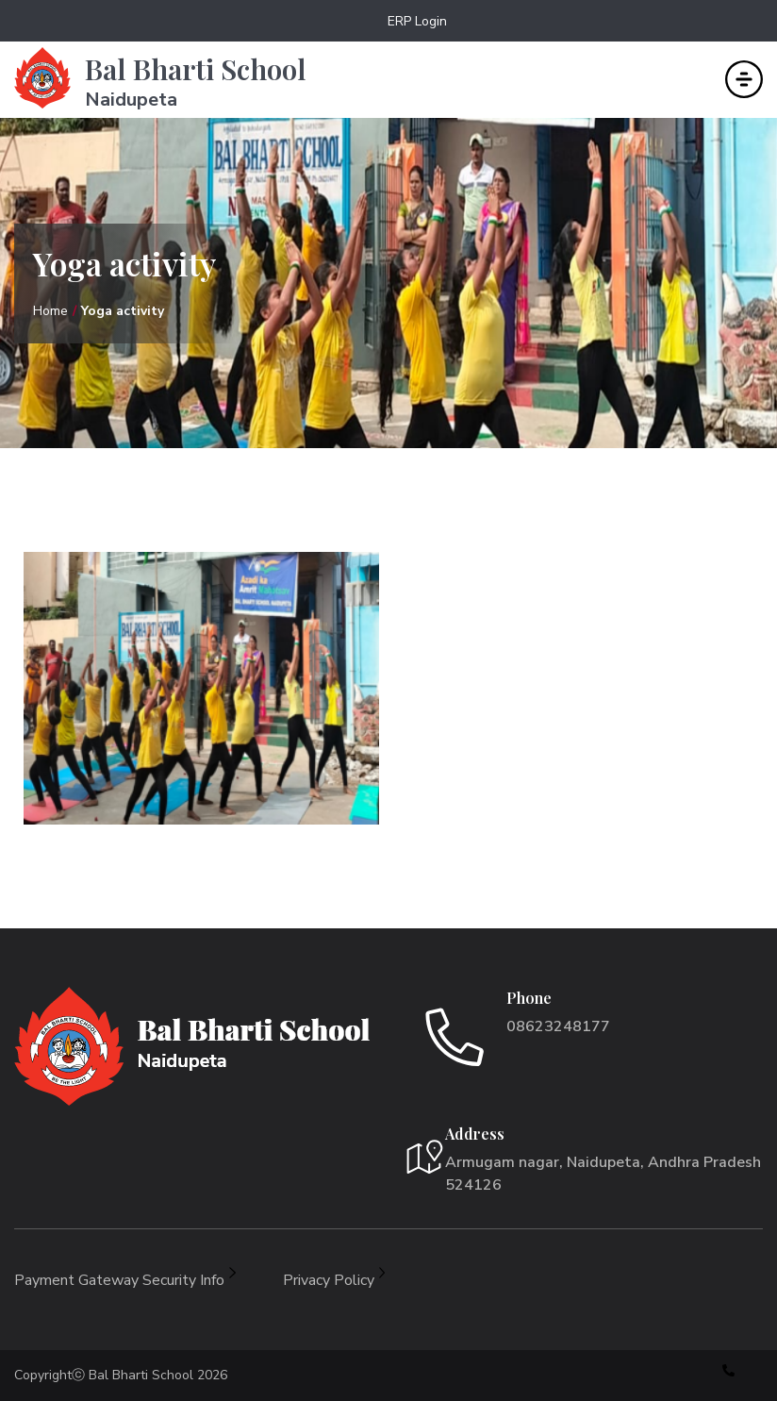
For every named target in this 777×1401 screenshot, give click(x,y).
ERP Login (417, 21)
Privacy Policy (334, 1280)
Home (50, 311)
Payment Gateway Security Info (125, 1280)
